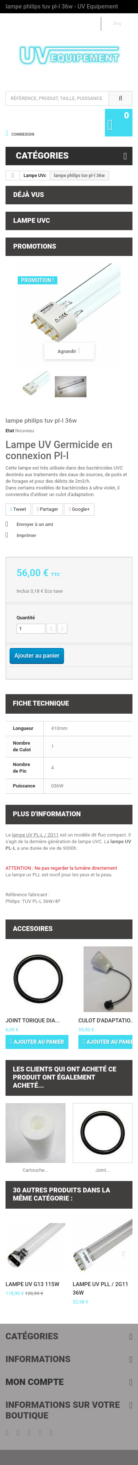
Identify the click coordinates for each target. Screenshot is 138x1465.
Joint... (102, 1170)
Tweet (18, 509)
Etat (10, 430)
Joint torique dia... (33, 1020)
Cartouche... (35, 1170)
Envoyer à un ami (35, 524)
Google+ (79, 509)
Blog (117, 23)
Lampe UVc (35, 175)
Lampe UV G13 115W (32, 1284)
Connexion (22, 134)
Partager (47, 509)
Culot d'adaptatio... (106, 1020)
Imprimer (26, 535)
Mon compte (35, 1382)
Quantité (26, 617)
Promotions (34, 246)
